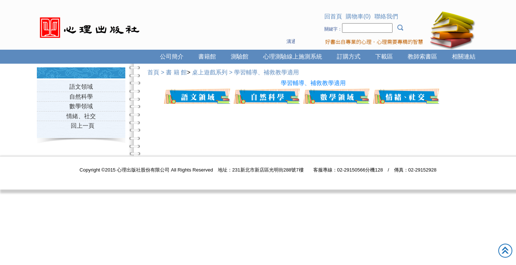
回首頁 (333, 16)
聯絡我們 (386, 16)
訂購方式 (348, 56)
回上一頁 (82, 126)
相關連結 (463, 56)
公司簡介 (172, 56)
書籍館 (207, 56)
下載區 (384, 56)
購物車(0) (358, 16)
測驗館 (239, 56)
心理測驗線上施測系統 (292, 56)
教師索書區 (422, 56)
